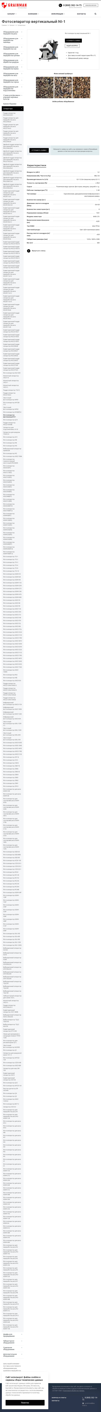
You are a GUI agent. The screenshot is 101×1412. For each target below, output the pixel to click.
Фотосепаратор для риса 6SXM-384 (12, 1198)
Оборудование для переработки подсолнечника (10, 88)
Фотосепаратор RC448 (11, 889)
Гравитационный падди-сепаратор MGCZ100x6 (11, 335)
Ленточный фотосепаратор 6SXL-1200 (12, 729)
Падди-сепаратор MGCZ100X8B (9, 423)
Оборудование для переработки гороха (11, 81)
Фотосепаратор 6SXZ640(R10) (9, 505)
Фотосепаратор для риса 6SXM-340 (12, 790)
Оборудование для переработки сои (10, 48)
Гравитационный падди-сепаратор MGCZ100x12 (11, 257)
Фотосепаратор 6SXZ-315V (12, 635)
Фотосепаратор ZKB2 (10, 780)
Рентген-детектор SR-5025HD (10, 1089)
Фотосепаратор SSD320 (11, 852)
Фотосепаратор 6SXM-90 (12, 580)
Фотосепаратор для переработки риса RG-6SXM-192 (10, 1251)
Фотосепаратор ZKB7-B (11, 766)
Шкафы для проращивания (9, 1335)
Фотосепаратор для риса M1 (12, 1155)
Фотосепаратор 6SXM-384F (11, 915)
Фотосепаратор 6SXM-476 (12, 594)
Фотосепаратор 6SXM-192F (11, 901)
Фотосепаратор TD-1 (10, 556)
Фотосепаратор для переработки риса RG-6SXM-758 (10, 1326)
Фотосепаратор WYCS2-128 (11, 1058)
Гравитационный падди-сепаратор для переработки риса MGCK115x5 (11, 193)
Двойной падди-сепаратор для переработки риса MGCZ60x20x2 (12, 166)
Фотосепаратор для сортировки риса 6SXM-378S (11, 820)
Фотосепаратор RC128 (11, 875)
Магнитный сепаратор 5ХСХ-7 (11, 381)
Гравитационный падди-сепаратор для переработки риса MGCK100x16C (11, 202)
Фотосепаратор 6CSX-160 (12, 860)
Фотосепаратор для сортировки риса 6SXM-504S (11, 807)
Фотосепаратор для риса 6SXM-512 (12, 1189)
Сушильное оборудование (8, 1348)
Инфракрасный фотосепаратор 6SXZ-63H (12, 717)
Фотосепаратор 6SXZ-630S (12, 664)
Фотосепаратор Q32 (10, 1082)
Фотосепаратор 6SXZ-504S (12, 661)
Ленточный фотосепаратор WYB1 (10, 398)
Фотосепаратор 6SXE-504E (12, 745)
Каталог (12, 14)
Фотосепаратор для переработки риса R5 (10, 1269)
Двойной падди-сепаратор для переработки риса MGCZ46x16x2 (12, 172)
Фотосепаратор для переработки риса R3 (10, 1257)
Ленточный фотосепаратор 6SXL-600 (12, 734)
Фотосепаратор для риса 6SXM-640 (12, 1184)
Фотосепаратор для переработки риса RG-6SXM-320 (10, 1274)
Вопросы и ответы (59, 1397)
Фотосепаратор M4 (10, 446)
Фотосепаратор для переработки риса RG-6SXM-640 (10, 1320)
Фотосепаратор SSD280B (12, 854)
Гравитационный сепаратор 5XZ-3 (9, 1074)
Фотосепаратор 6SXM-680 (12, 597)
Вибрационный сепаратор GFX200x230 (12, 963)
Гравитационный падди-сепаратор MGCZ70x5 (11, 369)
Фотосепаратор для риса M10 (12, 1127)
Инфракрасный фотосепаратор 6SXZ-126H (12, 713)
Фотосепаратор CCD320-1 (12, 869)
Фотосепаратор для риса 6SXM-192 (12, 1212)
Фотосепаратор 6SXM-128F (11, 896)
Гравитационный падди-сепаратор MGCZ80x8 (11, 345)
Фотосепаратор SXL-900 (11, 939)
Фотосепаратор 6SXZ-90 (11, 606)
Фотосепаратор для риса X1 (12, 1165)
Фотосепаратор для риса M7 (12, 1136)
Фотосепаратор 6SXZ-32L (12, 623)
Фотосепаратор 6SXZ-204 (12, 612)
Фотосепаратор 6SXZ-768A (12, 456)
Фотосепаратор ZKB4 (10, 774)
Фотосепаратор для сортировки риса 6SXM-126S (11, 847)
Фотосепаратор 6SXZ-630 (12, 680)
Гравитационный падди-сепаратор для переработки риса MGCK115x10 (11, 298)
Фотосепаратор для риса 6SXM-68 (12, 795)
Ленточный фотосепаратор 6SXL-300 (12, 738)
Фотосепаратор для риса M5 (12, 1141)
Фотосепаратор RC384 (11, 886)
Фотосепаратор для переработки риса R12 (11, 1314)
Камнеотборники (9, 104)
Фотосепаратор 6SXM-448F (11, 920)
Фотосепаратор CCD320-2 (12, 866)
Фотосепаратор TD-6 (10, 565)
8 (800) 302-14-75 (72, 5)
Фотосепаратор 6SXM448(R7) (9, 543)
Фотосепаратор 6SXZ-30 (11, 600)
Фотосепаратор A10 (10, 437)
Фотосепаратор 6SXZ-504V (12, 644)
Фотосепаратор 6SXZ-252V (12, 632)
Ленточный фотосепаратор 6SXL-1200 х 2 (12, 723)
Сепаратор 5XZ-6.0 (9, 1107)
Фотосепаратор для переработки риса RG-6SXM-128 (10, 1116)
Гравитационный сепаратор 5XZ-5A (9, 1079)
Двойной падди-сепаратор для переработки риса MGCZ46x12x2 (12, 179)
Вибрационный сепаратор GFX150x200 (12, 977)
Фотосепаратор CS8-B (11, 763)
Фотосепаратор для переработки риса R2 (10, 1246)
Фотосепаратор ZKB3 (10, 777)
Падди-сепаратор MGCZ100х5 (9, 394)
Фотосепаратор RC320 (11, 884)
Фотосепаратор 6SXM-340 (12, 591)
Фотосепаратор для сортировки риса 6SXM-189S (11, 840)
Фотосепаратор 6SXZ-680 (12, 1065)
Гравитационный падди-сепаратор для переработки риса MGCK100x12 (11, 219)
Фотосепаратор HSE (10, 677)
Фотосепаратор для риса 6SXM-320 (12, 1203)
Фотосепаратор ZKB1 (10, 783)
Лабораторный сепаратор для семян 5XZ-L (12, 996)
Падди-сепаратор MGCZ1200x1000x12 (10, 684)
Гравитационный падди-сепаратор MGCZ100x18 (11, 242)
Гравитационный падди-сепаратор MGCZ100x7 (11, 331)
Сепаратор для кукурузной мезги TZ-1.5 (12, 1054)
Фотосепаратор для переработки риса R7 (10, 1280)
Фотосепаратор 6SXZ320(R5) (9, 486)
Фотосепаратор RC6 (10, 675)
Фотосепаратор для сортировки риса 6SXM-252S (11, 833)
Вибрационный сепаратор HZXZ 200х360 (12, 1016)
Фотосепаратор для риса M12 (12, 1122)
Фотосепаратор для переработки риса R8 (10, 1291)
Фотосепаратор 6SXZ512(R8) (9, 500)
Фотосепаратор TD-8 (10, 568)
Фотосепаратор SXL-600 (11, 936)
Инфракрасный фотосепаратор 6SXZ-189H (12, 708)
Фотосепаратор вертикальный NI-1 (9, 416)
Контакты (81, 14)
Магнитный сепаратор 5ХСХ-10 (11, 376)
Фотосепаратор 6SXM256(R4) (9, 529)
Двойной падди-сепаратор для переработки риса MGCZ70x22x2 (12, 159)
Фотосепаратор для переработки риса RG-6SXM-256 (10, 1263)
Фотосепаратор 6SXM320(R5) (9, 533)
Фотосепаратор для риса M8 (12, 1131)
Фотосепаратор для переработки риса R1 (10, 1110)
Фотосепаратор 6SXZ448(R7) (9, 495)
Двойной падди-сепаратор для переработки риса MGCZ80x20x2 (12, 153)
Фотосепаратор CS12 (10, 760)
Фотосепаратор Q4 (10, 1093)
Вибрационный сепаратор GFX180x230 (12, 968)
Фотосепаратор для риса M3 (12, 1146)
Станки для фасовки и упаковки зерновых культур (11, 97)
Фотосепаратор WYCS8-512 (11, 403)
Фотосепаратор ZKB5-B (11, 771)
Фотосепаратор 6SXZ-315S (12, 652)
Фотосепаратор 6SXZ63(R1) (9, 466)
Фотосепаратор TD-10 (11, 571)
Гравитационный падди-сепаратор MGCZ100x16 (11, 247)
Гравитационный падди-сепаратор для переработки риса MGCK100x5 (11, 315)
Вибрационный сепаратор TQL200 (12, 987)
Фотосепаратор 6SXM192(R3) (9, 524)
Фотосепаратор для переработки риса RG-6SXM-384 (10, 1286)
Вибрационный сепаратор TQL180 (12, 992)
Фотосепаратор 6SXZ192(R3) (9, 476)
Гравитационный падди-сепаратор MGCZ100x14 (11, 252)
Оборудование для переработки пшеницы (10, 40)
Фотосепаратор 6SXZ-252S (12, 649)
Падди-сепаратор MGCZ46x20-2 (9, 1006)
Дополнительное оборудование (10, 1355)
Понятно (25, 1403)
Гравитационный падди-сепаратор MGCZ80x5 (11, 359)
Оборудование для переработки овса (10, 74)
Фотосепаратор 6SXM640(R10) (9, 548)
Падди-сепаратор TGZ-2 (11, 390)
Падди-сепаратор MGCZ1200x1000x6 (9, 698)
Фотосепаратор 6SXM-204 (12, 585)
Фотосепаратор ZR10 (10, 786)
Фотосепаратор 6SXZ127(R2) (9, 471)
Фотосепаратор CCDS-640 (12, 1062)
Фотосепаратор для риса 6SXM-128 (12, 1217)
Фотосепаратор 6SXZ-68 (11, 603)
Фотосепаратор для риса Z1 (12, 1160)
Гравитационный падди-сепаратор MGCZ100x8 (11, 266)
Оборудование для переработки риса (10, 33)
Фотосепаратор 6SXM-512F (11, 925)
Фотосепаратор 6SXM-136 (12, 582)
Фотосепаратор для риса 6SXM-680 (12, 1241)
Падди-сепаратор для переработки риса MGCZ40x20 (10, 119)
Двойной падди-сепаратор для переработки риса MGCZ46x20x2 (12, 146)
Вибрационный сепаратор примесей (12, 449)
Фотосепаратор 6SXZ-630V (12, 646)
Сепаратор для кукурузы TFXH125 (11, 433)
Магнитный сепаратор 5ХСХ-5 (11, 386)
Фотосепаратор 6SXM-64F (12, 892)
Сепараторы (8, 109)
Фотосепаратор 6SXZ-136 (12, 609)
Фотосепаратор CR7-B (11, 757)
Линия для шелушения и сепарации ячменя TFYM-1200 (11, 1035)
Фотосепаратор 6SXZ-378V (12, 638)
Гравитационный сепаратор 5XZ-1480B (10, 1011)
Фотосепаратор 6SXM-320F (11, 910)
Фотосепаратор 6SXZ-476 (12, 620)
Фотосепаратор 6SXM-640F (11, 929)
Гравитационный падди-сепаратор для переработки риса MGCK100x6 (11, 236)
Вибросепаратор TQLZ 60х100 (11, 1025)
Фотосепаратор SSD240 (11, 857)
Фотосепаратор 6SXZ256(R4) (9, 481)
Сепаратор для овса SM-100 (11, 1069)
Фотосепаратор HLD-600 (11, 373)
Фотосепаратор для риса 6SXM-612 (12, 1227)
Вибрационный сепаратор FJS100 (12, 949)
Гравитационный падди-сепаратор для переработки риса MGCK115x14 (11, 281)
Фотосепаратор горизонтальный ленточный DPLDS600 (10, 461)
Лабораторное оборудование (8, 1342)
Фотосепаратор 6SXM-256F (11, 906)
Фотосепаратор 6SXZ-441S (12, 658)
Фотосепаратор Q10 (10, 420)
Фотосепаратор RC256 (11, 881)
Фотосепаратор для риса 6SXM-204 (12, 1179)
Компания (33, 14)
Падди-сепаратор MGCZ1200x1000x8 (9, 694)
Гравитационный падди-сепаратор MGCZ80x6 (11, 354)
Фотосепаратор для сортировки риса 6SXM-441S (11, 813)
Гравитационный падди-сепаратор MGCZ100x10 (11, 262)
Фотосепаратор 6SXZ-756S (12, 667)
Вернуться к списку (36, 251)
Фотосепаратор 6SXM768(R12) (9, 552)
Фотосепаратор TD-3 (10, 559)
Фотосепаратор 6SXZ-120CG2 (11, 1100)
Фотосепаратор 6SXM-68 (12, 577)
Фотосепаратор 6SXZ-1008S (11, 671)
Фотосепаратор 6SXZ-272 (12, 614)
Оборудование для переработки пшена (10, 68)
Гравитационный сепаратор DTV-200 (10, 1030)
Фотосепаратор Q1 (10, 1050)
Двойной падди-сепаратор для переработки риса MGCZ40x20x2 (12, 186)
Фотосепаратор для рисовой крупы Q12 (10, 1041)
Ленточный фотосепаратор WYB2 (10, 408)
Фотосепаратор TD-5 (10, 562)
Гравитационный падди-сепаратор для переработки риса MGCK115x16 (11, 273)
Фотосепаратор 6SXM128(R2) (9, 519)
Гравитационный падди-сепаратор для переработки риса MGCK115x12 (11, 290)
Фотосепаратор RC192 (11, 878)
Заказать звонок (90, 5)
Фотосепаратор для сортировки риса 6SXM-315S (11, 827)
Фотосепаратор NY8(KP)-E (12, 412)
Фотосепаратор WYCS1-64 (12, 1085)
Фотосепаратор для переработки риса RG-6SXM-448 (10, 1297)
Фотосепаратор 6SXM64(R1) (9, 514)
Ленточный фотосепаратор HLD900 (11, 1046)
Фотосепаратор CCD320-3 (12, 863)
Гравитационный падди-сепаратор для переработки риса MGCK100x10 (11, 227)
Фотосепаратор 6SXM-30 (12, 574)
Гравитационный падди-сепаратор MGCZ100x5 (11, 340)
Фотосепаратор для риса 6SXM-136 (12, 1169)
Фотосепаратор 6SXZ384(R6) (9, 490)
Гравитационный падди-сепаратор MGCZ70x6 (11, 364)
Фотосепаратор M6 (10, 443)
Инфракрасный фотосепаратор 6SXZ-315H (12, 703)
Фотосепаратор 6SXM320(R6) (9, 538)
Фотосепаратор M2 (10, 453)
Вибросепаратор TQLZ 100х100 (11, 1020)
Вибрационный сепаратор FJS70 (12, 953)
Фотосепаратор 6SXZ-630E (12, 742)
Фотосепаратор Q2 (10, 1096)
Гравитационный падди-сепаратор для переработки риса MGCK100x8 (11, 307)
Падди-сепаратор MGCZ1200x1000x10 (10, 689)
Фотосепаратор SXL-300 (11, 933)
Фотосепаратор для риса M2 (12, 1150)
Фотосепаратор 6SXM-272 (12, 588)
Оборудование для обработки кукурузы (11, 61)
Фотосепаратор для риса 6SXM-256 (12, 1208)
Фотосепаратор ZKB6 (10, 769)
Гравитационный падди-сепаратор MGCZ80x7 (11, 350)
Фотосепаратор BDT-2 (11, 1104)
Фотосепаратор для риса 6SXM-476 (12, 1236)
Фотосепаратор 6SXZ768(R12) (9, 509)
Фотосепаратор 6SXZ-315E (12, 754)
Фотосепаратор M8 (10, 440)
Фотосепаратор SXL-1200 (12, 942)
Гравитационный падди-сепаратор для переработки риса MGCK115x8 (11, 324)
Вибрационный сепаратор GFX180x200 (12, 973)
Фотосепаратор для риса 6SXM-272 (12, 1174)
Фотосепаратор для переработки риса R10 (11, 1303)
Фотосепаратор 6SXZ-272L (12, 629)
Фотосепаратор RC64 (10, 872)
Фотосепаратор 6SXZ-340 (12, 617)
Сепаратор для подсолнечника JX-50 (10, 428)
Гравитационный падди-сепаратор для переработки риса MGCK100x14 (11, 210)
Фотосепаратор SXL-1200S (12, 945)
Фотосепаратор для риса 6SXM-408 (12, 1231)
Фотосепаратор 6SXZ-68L (12, 626)
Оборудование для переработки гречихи (11, 54)
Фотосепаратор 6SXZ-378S (12, 655)
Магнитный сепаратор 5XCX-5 (11, 1001)
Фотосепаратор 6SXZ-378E (12, 751)
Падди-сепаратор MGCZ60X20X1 (9, 114)
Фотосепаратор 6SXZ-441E (12, 748)
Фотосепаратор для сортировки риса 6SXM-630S (11, 800)
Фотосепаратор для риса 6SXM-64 (12, 1222)
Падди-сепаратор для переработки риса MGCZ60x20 (10, 133)
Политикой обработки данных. (74, 1390)
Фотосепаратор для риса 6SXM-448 (12, 1193)
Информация (57, 14)
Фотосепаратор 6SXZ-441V (12, 641)
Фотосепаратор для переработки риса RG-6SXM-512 (10, 1308)
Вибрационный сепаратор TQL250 (12, 982)
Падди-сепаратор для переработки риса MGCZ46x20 (10, 139)
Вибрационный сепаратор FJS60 (12, 958)
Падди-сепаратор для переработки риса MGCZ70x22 (10, 126)
